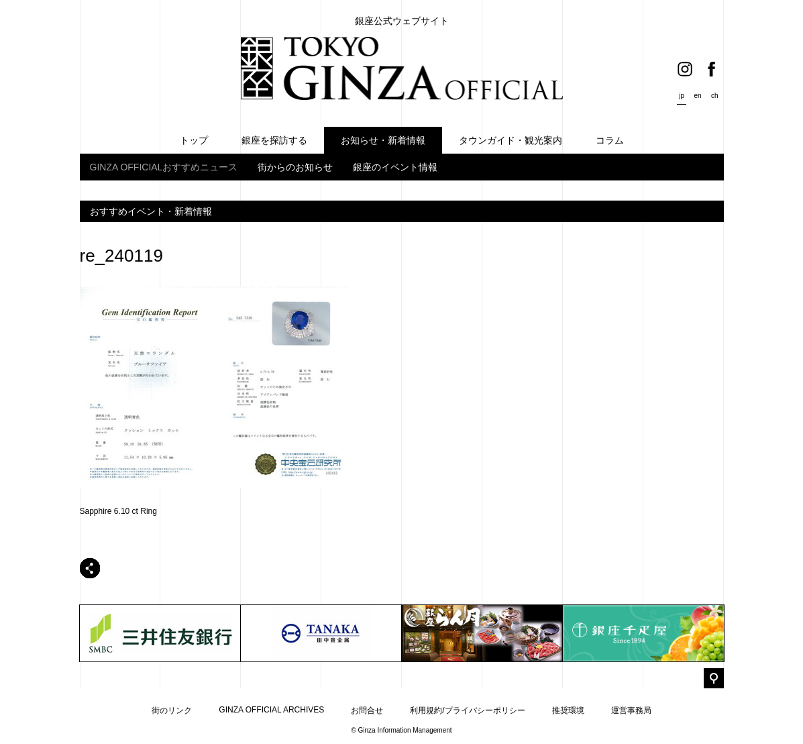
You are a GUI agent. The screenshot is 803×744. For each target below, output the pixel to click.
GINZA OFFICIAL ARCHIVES (271, 709)
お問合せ (367, 710)
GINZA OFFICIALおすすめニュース (164, 167)
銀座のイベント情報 (395, 167)
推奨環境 (568, 710)
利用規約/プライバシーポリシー (467, 710)
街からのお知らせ (295, 167)
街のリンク (172, 710)
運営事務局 (631, 710)
